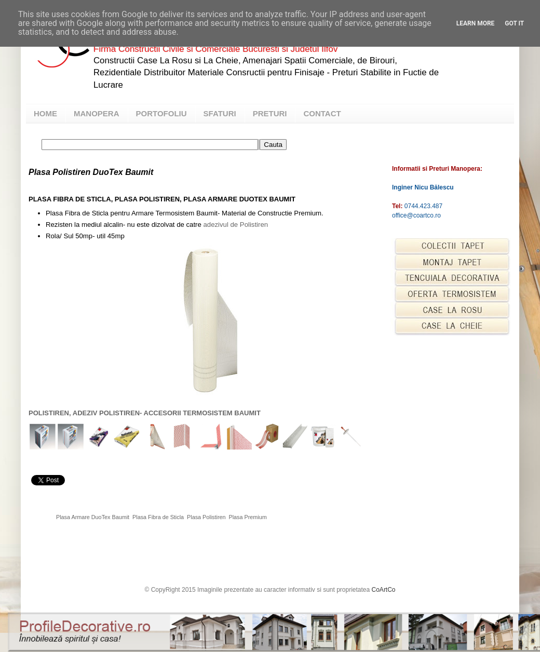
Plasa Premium (248, 517)
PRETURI (270, 113)
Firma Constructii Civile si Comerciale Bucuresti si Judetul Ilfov (215, 49)
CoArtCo (384, 589)
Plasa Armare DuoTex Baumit (92, 517)
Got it (514, 23)
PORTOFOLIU (161, 113)
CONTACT (322, 113)
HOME (45, 113)
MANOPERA (96, 113)
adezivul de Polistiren (235, 224)
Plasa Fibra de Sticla (158, 517)
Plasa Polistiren (206, 517)
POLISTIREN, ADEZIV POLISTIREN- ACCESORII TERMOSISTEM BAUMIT (145, 413)
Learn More (475, 23)
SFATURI (220, 113)
